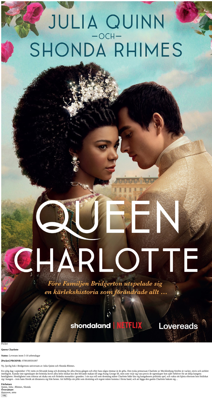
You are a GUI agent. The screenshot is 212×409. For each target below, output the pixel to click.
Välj (4, 395)
